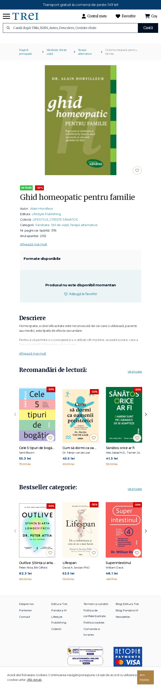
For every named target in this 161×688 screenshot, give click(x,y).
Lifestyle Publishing (46, 217)
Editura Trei (59, 607)
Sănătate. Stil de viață (57, 55)
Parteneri (25, 613)
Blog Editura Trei (127, 607)
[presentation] (15, 418)
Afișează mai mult (33, 248)
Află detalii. (34, 680)
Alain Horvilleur (41, 212)
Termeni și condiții (95, 607)
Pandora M (59, 613)
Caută (148, 27)
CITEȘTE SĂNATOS (64, 223)
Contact (24, 620)
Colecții (56, 632)
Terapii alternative (85, 55)
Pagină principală (25, 55)
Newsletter (123, 620)
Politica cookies (93, 626)
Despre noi (26, 607)
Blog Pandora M (127, 613)
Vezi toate (135, 375)
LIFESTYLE (40, 223)
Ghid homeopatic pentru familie (121, 55)
